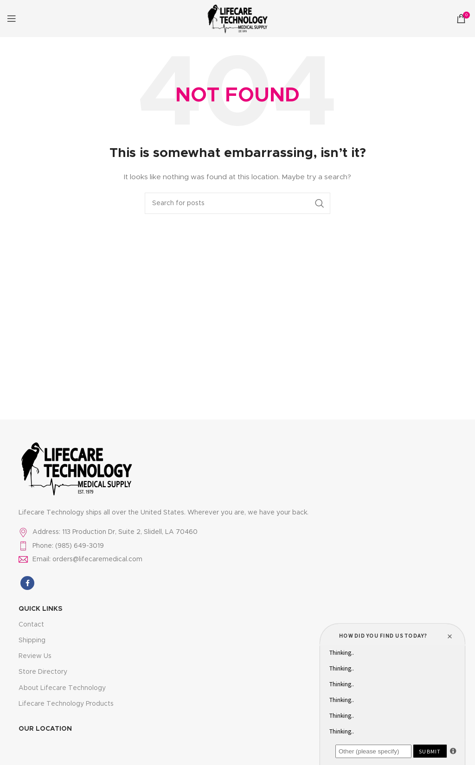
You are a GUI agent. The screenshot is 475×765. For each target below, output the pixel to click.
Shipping (32, 640)
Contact (31, 624)
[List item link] (237, 532)
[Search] (237, 203)
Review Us (35, 656)
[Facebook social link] (27, 583)
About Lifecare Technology (62, 688)
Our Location (45, 729)
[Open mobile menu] (11, 18)
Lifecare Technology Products (66, 704)
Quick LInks (40, 609)
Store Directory (43, 672)
